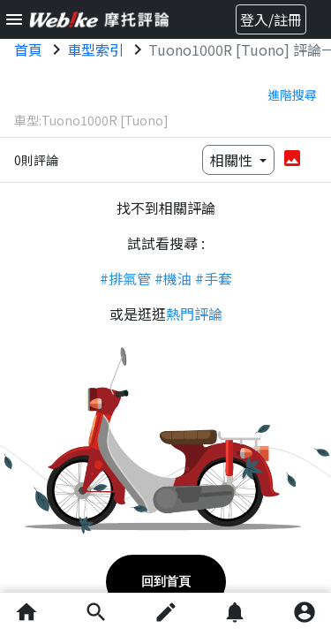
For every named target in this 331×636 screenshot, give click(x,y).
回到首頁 (166, 581)
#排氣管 (125, 278)
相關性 (233, 159)
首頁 (28, 49)
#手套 (213, 278)
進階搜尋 (292, 94)
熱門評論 (194, 313)
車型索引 (95, 49)
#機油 (173, 278)
